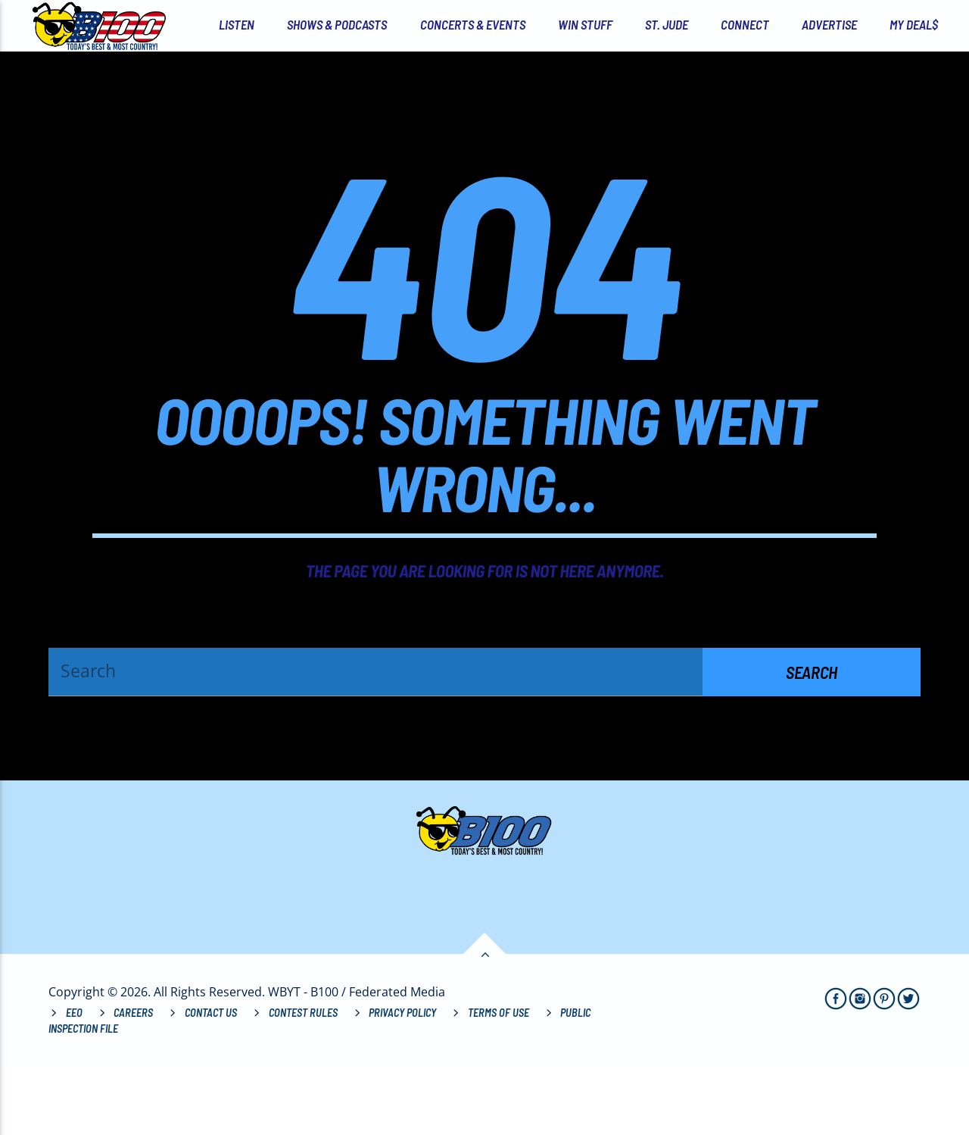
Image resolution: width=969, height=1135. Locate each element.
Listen (236, 24)
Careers (133, 1080)
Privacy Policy (402, 1080)
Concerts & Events (472, 24)
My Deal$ (914, 24)
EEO (74, 1080)
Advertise (829, 24)
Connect (745, 24)
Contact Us (211, 1080)
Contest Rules (303, 1080)
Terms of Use (498, 1080)
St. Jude (666, 24)
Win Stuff (585, 24)
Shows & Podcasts (337, 24)
